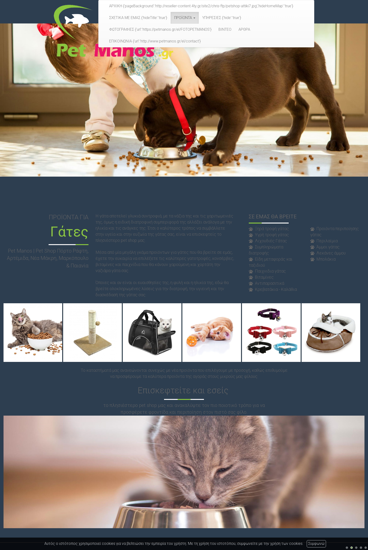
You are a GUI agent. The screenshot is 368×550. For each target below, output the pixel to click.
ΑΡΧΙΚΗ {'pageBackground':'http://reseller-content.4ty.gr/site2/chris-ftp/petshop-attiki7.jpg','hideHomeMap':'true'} (201, 6)
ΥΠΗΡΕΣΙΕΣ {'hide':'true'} (221, 17)
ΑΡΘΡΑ (244, 29)
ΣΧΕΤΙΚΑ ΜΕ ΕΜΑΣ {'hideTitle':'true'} (138, 17)
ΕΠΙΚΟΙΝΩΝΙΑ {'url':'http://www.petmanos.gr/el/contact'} (155, 41)
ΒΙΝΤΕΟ (224, 29)
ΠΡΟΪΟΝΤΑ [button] (184, 17)
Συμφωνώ (316, 543)
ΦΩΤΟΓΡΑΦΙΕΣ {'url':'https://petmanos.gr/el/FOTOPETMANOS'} (160, 29)
